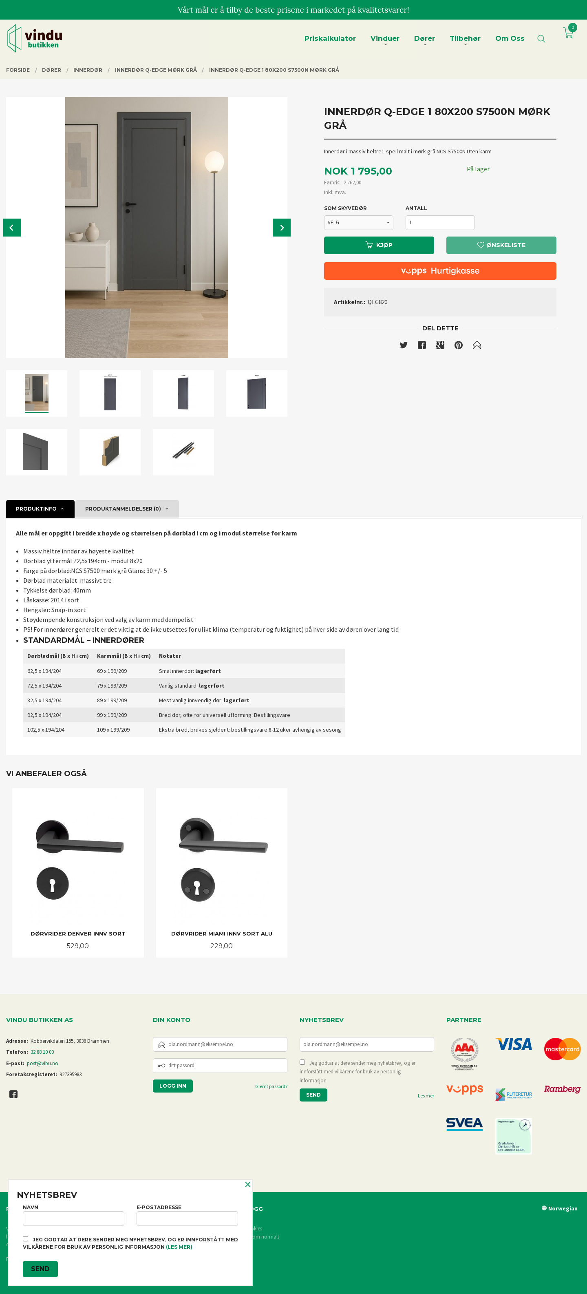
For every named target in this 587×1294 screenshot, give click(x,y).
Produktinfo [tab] (36, 509)
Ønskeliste (501, 245)
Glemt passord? (271, 1086)
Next (282, 228)
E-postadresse (187, 1215)
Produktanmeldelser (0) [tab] (123, 509)
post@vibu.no (42, 1063)
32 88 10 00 (42, 1051)
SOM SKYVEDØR (345, 208)
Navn (73, 1215)
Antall (416, 208)
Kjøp (379, 245)
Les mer (426, 1096)
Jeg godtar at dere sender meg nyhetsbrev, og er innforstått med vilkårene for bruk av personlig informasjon (357, 1072)
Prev (12, 228)
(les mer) (179, 1247)
